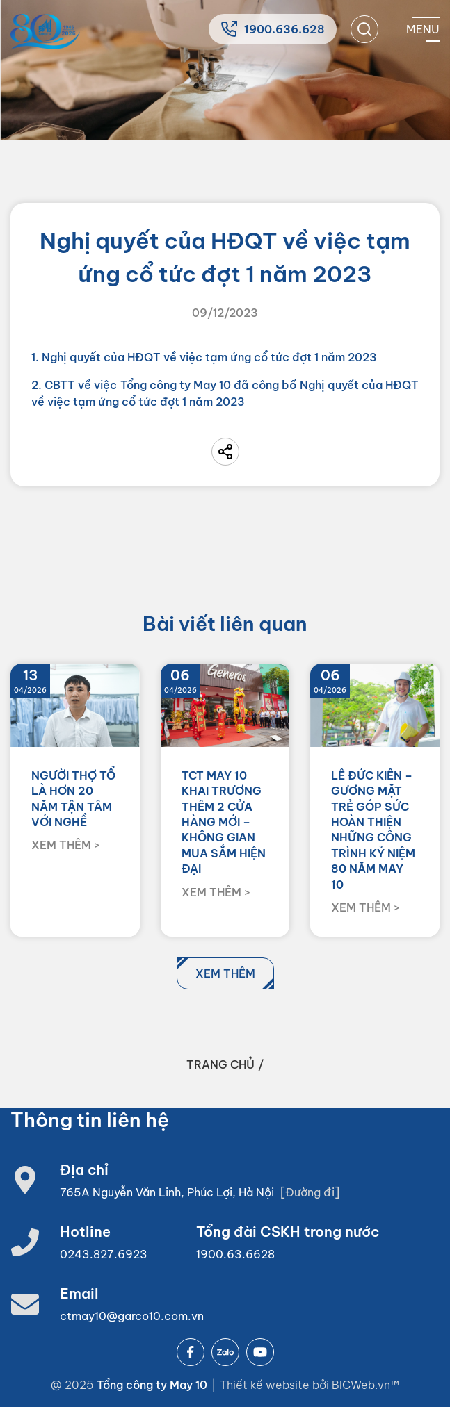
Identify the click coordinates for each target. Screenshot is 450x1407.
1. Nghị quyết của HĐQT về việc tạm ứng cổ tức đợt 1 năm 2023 (204, 357)
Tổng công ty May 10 (152, 1385)
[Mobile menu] (423, 29)
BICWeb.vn (361, 1385)
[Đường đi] (309, 1192)
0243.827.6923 (103, 1254)
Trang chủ (220, 1064)
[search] (364, 29)
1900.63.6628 (235, 1254)
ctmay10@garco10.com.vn (132, 1316)
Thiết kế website (266, 1385)
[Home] (45, 31)
